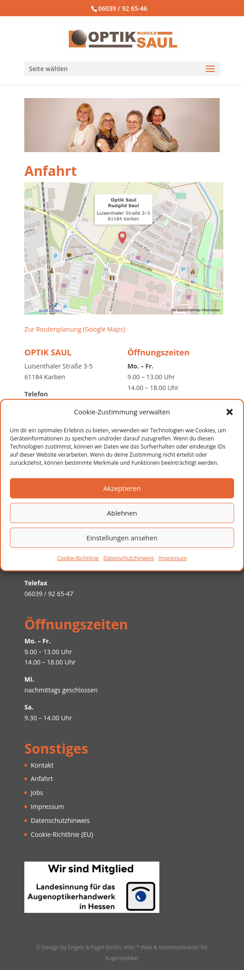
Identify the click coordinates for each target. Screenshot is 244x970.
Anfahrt (42, 778)
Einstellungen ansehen (122, 537)
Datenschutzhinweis (129, 558)
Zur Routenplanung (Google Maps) (74, 329)
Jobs (37, 792)
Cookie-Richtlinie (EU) (62, 834)
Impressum (172, 558)
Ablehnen (122, 512)
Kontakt (42, 765)
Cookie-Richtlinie (78, 558)
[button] (229, 412)
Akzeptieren (121, 488)
